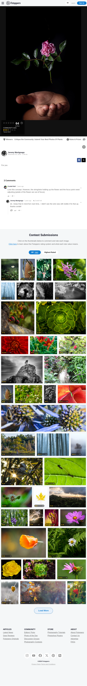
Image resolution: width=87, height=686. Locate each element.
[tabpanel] (43, 440)
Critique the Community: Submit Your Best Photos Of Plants (38, 139)
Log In (73, 3)
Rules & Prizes (73, 139)
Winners (7, 139)
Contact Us (75, 636)
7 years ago (20, 186)
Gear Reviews (8, 636)
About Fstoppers (77, 632)
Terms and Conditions (48, 664)
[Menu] (3, 3)
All (34, 252)
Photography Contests (33, 642)
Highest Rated (50, 252)
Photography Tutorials (56, 632)
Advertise (74, 639)
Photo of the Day (31, 636)
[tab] (35, 252)
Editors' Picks (29, 632)
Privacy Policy (36, 664)
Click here (13, 244)
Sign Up (81, 3)
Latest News (8, 632)
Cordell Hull (12, 186)
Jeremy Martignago (16, 152)
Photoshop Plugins (55, 636)
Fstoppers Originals (11, 639)
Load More (43, 610)
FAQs (73, 642)
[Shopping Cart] (67, 3)
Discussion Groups (31, 639)
